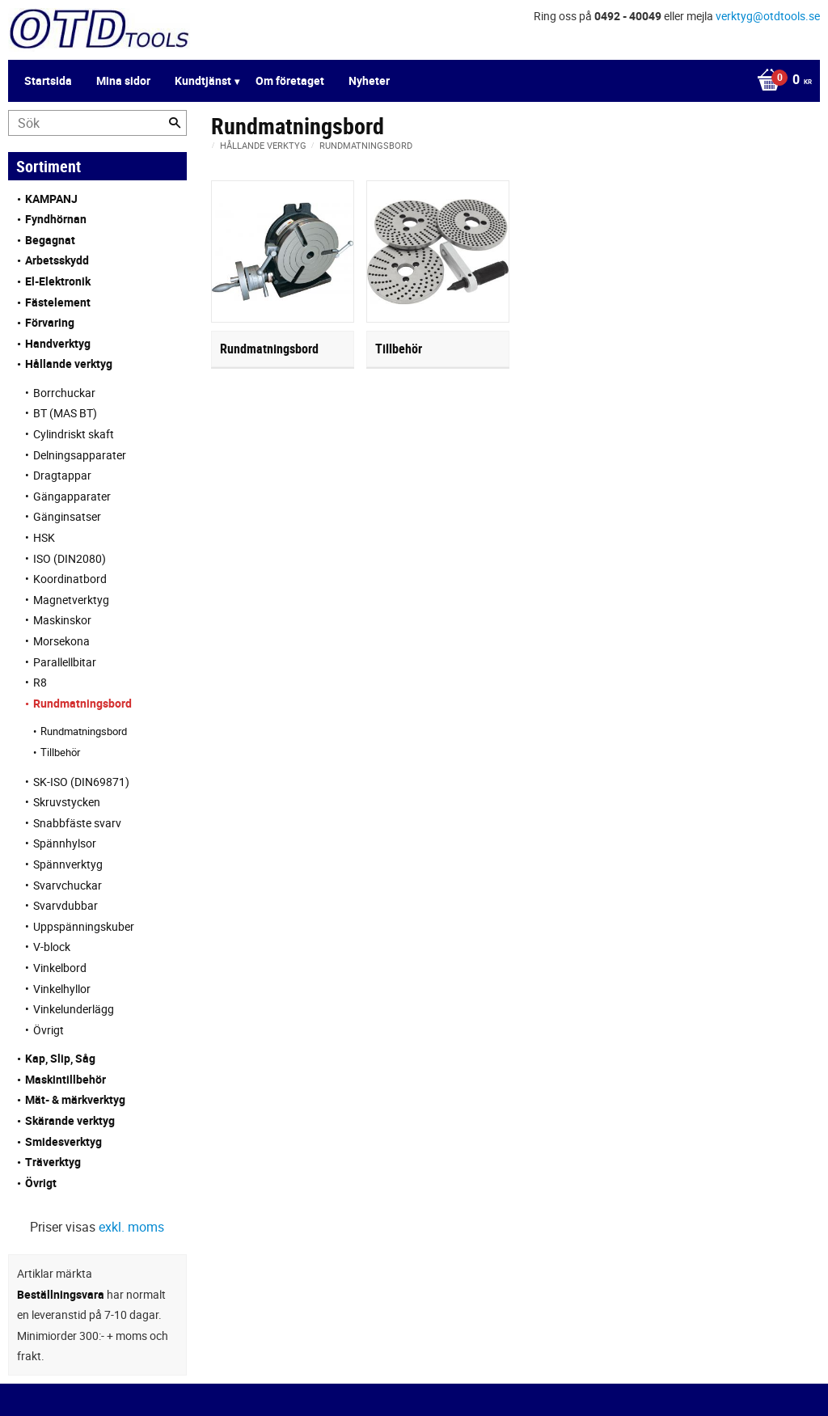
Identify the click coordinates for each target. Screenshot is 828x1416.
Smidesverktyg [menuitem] (63, 1141)
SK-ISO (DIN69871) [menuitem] (81, 781)
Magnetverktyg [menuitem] (71, 599)
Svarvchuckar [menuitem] (67, 885)
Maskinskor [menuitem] (62, 620)
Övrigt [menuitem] (48, 1030)
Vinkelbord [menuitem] (60, 967)
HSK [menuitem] (44, 537)
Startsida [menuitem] (48, 80)
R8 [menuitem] (40, 682)
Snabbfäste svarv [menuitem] (77, 823)
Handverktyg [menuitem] (58, 343)
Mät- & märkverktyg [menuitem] (75, 1099)
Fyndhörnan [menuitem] (56, 218)
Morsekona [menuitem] (61, 641)
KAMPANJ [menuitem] (51, 198)
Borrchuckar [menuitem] (64, 392)
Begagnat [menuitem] (50, 239)
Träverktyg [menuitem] (53, 1161)
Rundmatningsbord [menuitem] (82, 703)
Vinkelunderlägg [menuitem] (73, 1009)
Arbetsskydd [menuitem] (57, 260)
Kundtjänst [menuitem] (203, 80)
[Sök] (175, 123)
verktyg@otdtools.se (768, 15)
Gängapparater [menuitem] (72, 496)
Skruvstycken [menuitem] (66, 801)
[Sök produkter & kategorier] (97, 123)
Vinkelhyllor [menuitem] (62, 988)
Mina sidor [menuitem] (123, 80)
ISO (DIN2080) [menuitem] (69, 558)
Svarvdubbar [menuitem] (65, 905)
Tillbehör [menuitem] (60, 752)
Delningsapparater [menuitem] (79, 455)
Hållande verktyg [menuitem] (68, 363)
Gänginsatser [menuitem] (67, 516)
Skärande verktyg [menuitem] (70, 1120)
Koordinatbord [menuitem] (70, 578)
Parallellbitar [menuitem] (64, 662)
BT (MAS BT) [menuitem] (65, 413)
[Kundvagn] (780, 81)
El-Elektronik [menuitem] (58, 281)
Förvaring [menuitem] (49, 322)
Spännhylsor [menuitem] (64, 843)
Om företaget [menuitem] (290, 80)
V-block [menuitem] (51, 946)
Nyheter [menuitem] (369, 80)
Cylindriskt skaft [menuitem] (73, 434)
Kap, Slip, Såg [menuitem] (60, 1058)
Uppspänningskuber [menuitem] (83, 926)
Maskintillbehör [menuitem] (65, 1079)
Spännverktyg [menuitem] (68, 864)
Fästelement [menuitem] (58, 302)
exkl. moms (131, 1227)
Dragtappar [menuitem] (62, 475)
